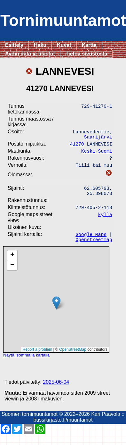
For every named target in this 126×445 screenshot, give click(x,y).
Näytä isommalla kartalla (26, 366)
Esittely (14, 45)
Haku (40, 45)
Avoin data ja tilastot (30, 53)
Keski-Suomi (96, 154)
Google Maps (90, 243)
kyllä (105, 222)
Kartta (89, 45)
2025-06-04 (56, 393)
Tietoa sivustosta (86, 53)
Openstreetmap (93, 250)
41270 (77, 147)
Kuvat (64, 45)
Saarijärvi (98, 139)
